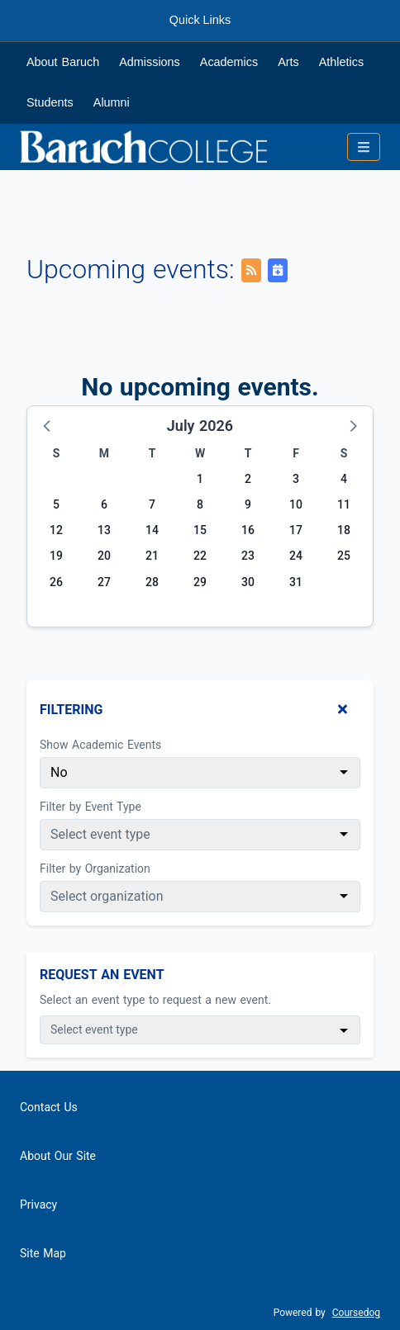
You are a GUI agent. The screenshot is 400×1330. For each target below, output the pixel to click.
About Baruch (62, 62)
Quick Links (200, 19)
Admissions (149, 62)
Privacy (38, 1204)
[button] (48, 425)
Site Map (43, 1253)
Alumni (111, 102)
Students (50, 102)
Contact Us (49, 1107)
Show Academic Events (100, 744)
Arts (288, 62)
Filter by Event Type (90, 806)
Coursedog (356, 1312)
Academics (229, 62)
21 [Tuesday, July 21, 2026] (152, 555)
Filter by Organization (95, 868)
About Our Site (58, 1155)
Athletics (341, 62)
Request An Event (102, 974)
